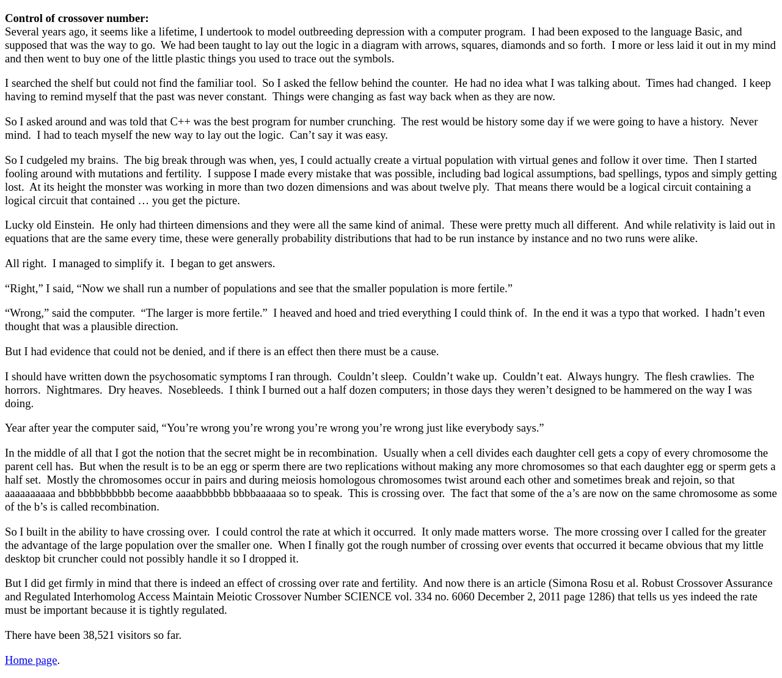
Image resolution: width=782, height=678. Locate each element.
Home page (31, 660)
